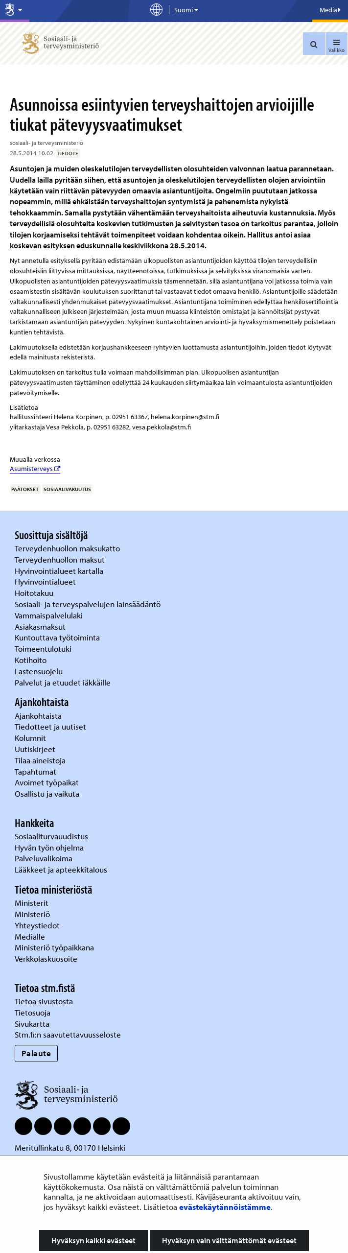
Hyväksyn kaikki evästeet (93, 1240)
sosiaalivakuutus (67, 489)
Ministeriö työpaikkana (55, 947)
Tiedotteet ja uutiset (51, 726)
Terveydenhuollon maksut (61, 559)
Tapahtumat (35, 771)
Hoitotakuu (35, 593)
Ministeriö (33, 914)
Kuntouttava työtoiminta (57, 637)
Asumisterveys (35, 468)
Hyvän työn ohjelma (49, 847)
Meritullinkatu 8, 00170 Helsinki (70, 1147)
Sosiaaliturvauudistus (51, 836)
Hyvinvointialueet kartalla (60, 571)
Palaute (36, 1053)
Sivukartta (32, 1023)
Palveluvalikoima (43, 858)
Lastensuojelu (40, 671)
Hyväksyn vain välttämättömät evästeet (229, 1240)
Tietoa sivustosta (44, 1001)
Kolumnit (31, 738)
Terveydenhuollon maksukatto (68, 548)
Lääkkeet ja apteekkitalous (61, 869)
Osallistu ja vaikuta (47, 793)
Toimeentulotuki (44, 648)
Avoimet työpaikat (47, 782)
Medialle (31, 936)
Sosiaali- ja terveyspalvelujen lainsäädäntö (88, 604)
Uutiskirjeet (36, 749)
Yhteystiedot (38, 925)
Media (330, 9)
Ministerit (32, 903)
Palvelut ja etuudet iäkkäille (63, 682)
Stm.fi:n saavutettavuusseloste (68, 1034)
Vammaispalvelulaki (50, 615)
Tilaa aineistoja (40, 760)
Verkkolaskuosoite (47, 958)
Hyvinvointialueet (46, 581)
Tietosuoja (32, 1012)
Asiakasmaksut (40, 626)
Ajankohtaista (38, 715)
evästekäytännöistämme (225, 1207)
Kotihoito (30, 660)
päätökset (25, 489)
